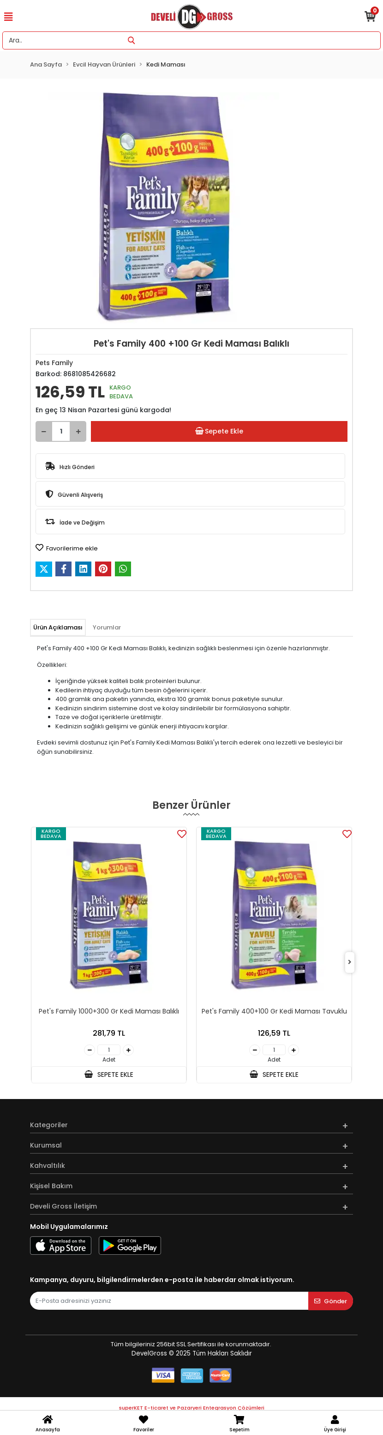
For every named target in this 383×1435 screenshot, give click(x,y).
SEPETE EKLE (108, 1074)
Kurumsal (46, 1145)
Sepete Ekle (219, 431)
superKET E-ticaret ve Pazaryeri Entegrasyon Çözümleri (191, 1407)
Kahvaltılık (47, 1165)
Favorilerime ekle (67, 548)
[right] (350, 962)
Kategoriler (49, 1125)
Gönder (330, 1301)
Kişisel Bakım (51, 1186)
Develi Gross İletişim (63, 1206)
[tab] (58, 627)
